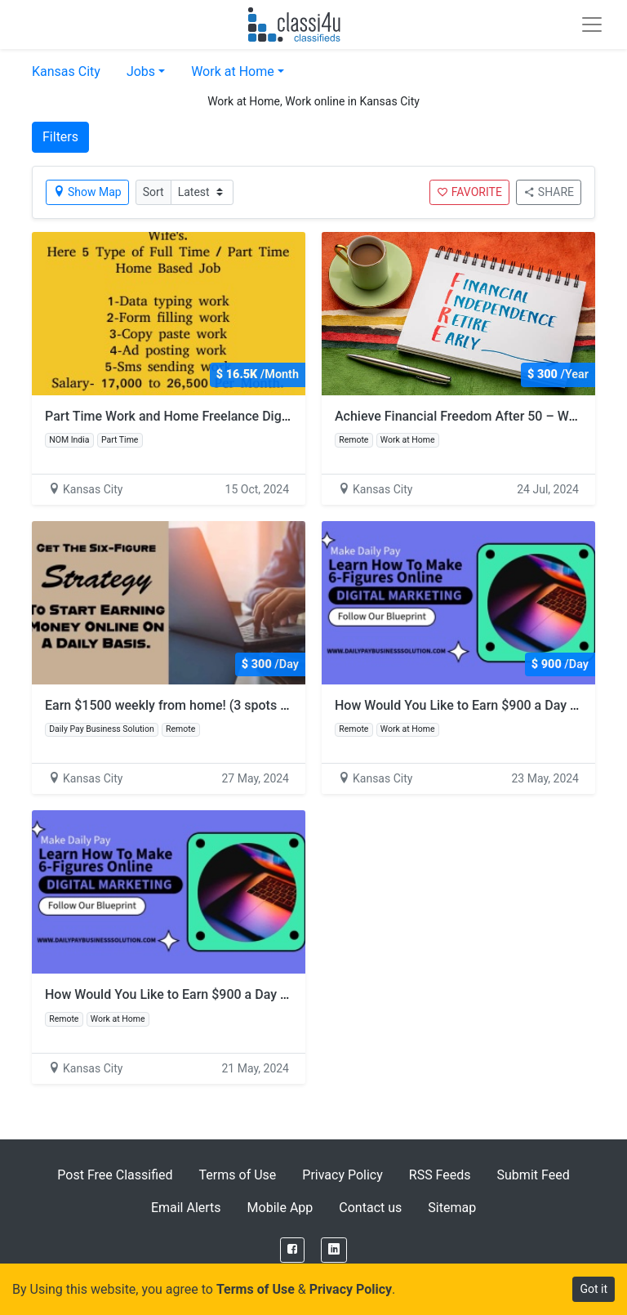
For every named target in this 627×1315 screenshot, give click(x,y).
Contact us (370, 1207)
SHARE (548, 191)
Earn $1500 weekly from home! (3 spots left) (174, 705)
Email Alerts (186, 1207)
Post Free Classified (114, 1175)
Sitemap (452, 1207)
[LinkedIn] (334, 1250)
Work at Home (232, 71)
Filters (60, 137)
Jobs (141, 71)
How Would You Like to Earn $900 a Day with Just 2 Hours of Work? (241, 994)
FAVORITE (469, 191)
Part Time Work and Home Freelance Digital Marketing (203, 416)
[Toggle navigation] (592, 24)
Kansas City (66, 71)
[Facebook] (292, 1250)
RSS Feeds (440, 1175)
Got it (593, 1288)
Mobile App (280, 1207)
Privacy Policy (342, 1175)
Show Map (87, 191)
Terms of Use (238, 1175)
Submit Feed (533, 1175)
